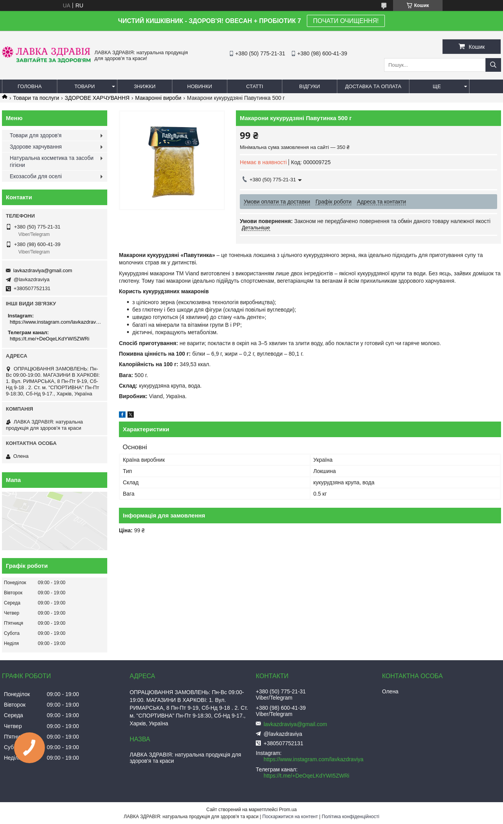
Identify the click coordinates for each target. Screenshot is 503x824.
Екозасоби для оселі (36, 176)
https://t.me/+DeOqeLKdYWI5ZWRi (49, 339)
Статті (254, 86)
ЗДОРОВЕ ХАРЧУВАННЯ (97, 98)
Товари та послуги (36, 98)
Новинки (199, 86)
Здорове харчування (36, 147)
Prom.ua (288, 809)
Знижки (145, 86)
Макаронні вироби (158, 98)
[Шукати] (493, 65)
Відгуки (309, 86)
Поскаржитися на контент (290, 816)
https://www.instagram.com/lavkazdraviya (55, 322)
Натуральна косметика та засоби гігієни (52, 161)
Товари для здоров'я (36, 135)
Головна (30, 86)
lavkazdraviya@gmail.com (42, 270)
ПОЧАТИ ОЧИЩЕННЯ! (346, 21)
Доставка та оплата (373, 86)
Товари (84, 86)
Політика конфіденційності (350, 816)
